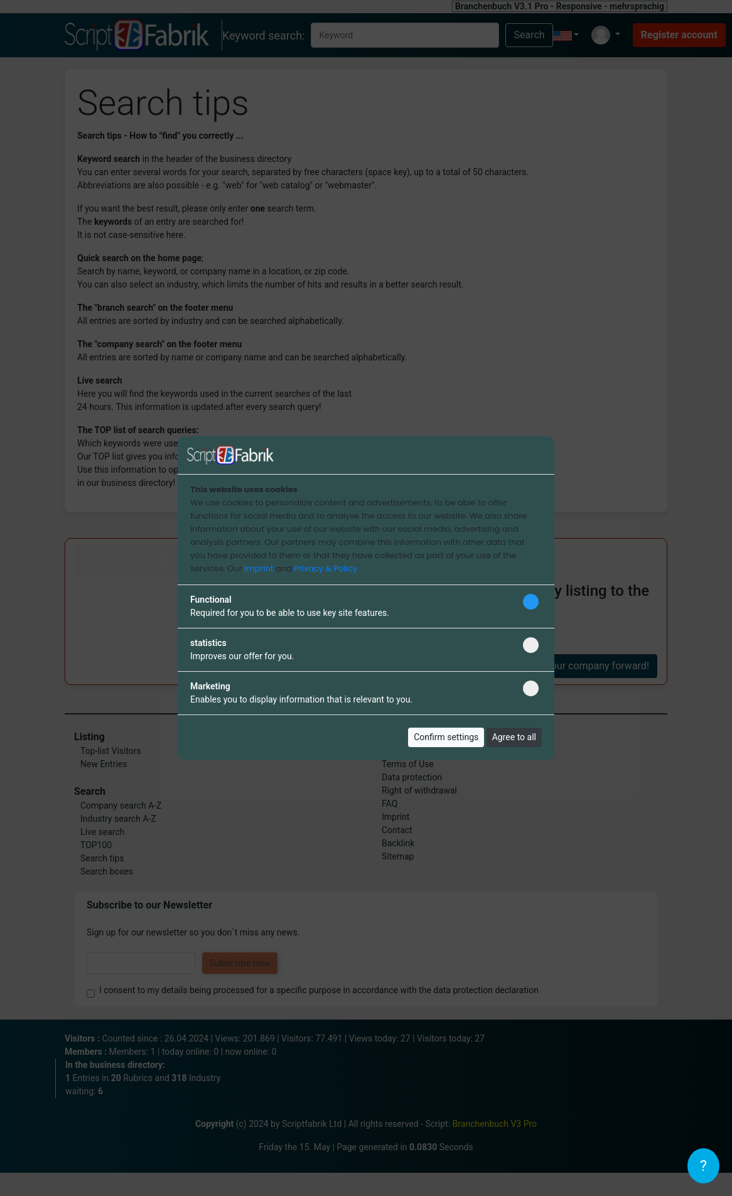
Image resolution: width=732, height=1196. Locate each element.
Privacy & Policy (325, 568)
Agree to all (514, 737)
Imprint (258, 568)
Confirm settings (446, 737)
